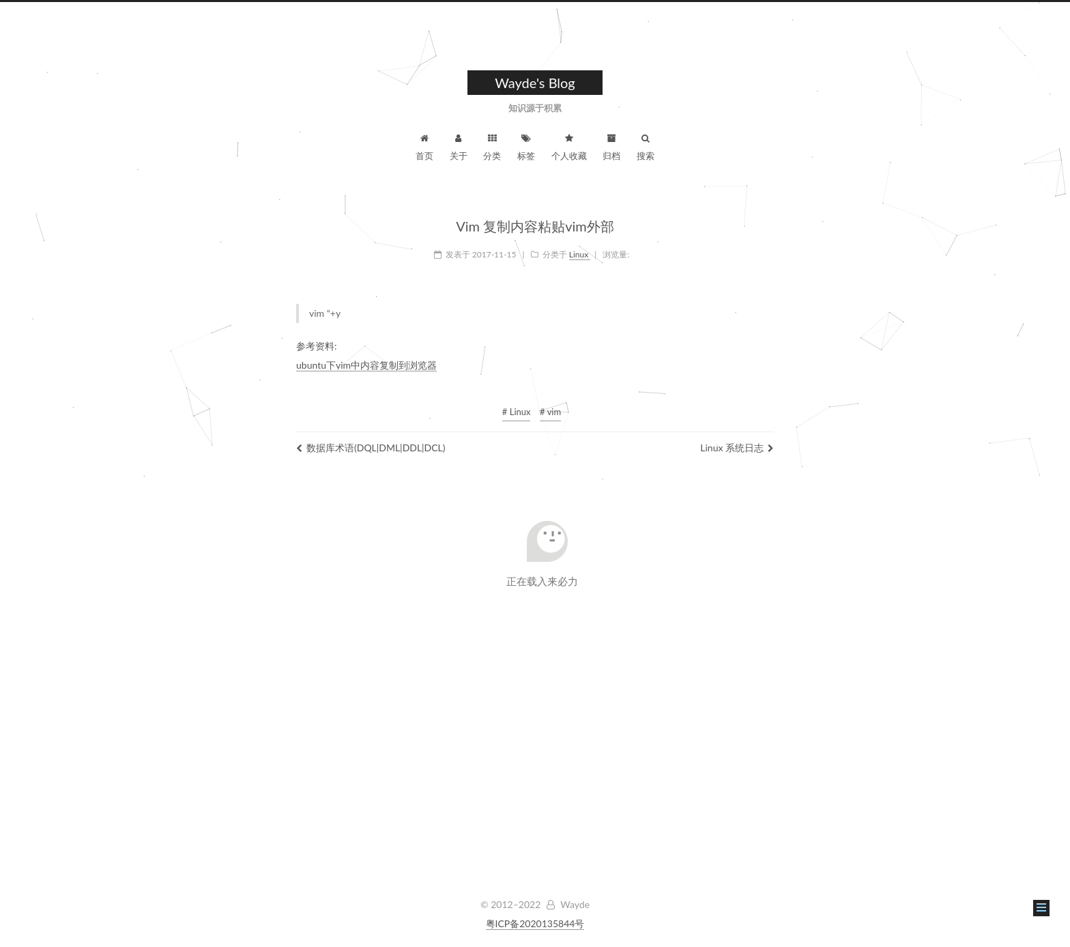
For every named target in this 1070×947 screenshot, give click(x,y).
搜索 (645, 147)
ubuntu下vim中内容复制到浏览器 (366, 365)
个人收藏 (569, 147)
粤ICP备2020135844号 (535, 923)
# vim (550, 411)
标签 (526, 147)
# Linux (516, 411)
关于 (458, 147)
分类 (492, 147)
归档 (611, 147)
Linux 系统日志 (737, 447)
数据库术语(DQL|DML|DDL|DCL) (371, 447)
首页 (424, 147)
